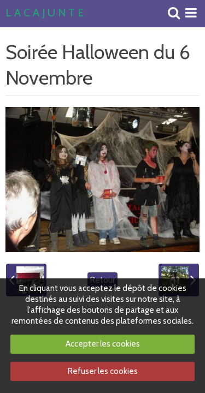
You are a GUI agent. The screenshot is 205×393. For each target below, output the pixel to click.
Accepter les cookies (103, 344)
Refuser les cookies (103, 371)
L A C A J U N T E (44, 13)
